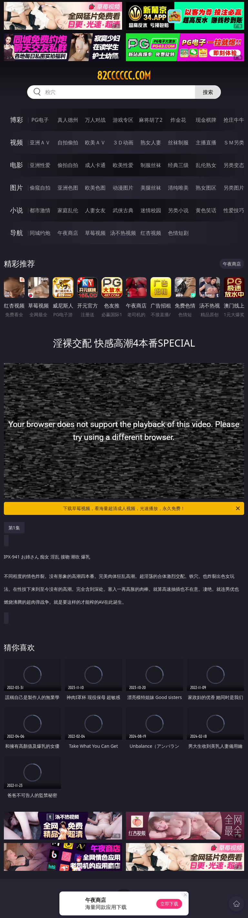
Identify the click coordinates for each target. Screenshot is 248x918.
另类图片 (233, 187)
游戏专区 (123, 119)
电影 (16, 165)
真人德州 (67, 119)
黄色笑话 (206, 210)
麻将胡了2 (150, 119)
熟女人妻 (150, 142)
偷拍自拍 (67, 165)
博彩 (16, 119)
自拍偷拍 (67, 142)
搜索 (208, 92)
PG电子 (39, 119)
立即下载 (169, 904)
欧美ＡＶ (95, 142)
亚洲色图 (67, 187)
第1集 (14, 528)
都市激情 (40, 210)
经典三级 (178, 165)
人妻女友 (95, 210)
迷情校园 (150, 210)
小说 (16, 210)
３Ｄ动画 (123, 142)
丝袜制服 (178, 142)
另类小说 (178, 210)
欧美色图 (95, 187)
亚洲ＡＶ (40, 142)
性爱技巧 (233, 210)
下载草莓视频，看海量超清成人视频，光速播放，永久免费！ (152, 508)
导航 (16, 232)
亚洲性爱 (40, 165)
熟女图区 (206, 187)
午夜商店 (67, 232)
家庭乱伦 (67, 210)
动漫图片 (123, 187)
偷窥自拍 (40, 187)
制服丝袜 (150, 165)
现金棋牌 (206, 119)
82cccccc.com (124, 75)
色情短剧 (178, 232)
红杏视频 (150, 232)
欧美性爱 (123, 165)
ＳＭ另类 (233, 142)
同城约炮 (40, 232)
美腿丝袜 (150, 187)
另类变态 (233, 165)
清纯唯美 (178, 187)
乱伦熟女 (206, 165)
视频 (16, 142)
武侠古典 (123, 210)
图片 (16, 187)
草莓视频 (95, 232)
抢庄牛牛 (233, 119)
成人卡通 (95, 165)
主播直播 (206, 142)
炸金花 (178, 119)
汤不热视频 (123, 232)
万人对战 (95, 119)
